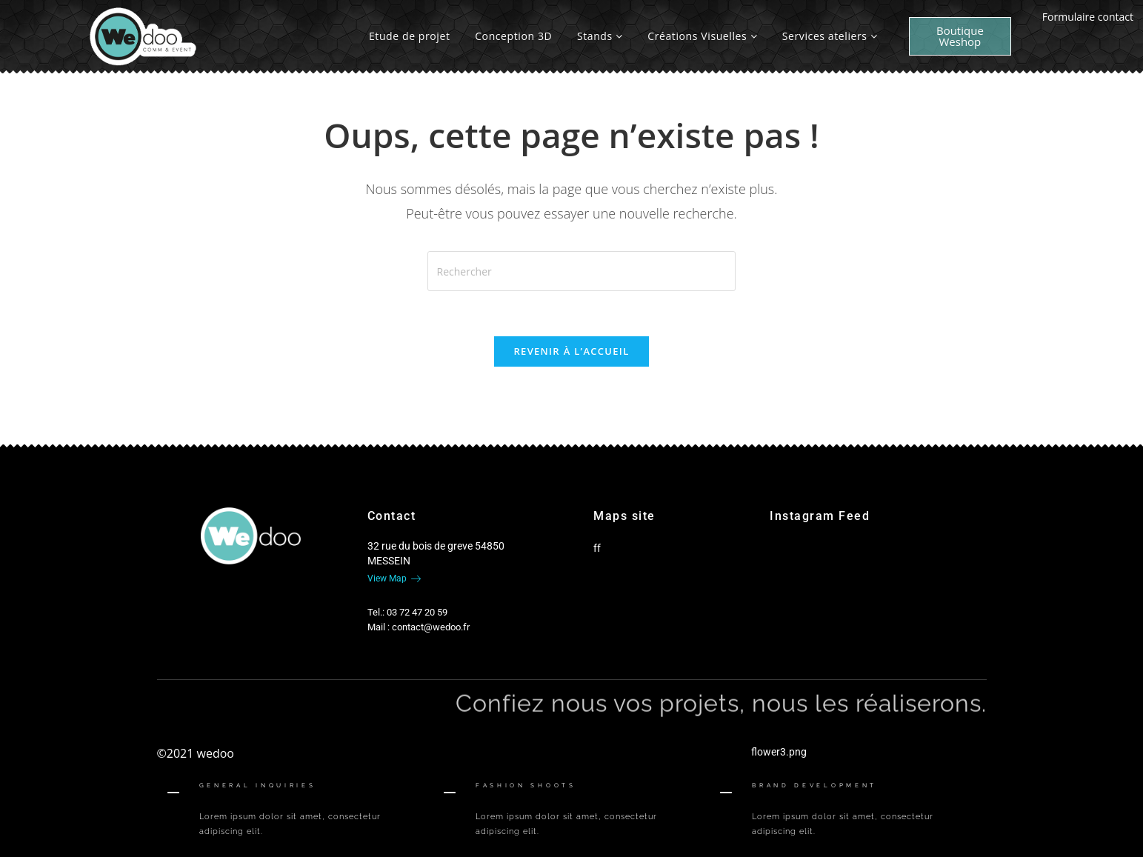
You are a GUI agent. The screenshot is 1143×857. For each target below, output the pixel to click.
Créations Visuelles (702, 36)
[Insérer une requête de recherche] (581, 271)
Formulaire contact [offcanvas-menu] (1087, 17)
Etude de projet (409, 36)
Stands (600, 36)
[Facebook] (210, 592)
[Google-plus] (260, 592)
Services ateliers (830, 36)
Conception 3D (513, 36)
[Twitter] (235, 592)
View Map (394, 578)
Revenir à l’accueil (571, 351)
